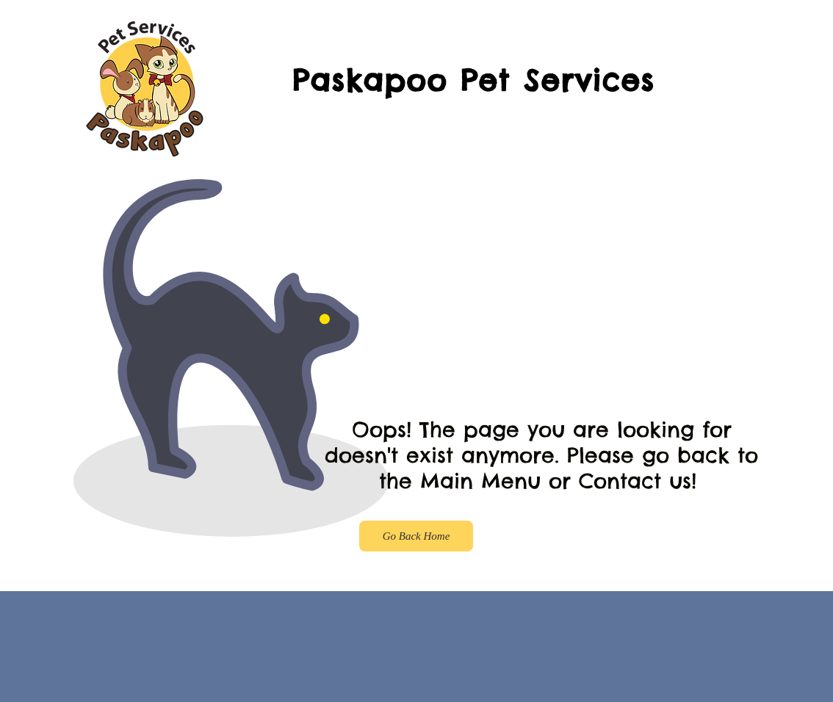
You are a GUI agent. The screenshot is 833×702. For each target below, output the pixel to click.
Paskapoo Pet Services (473, 80)
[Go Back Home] (416, 536)
